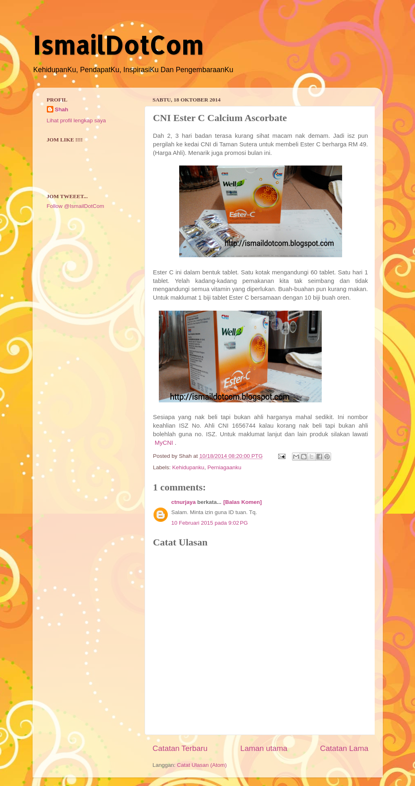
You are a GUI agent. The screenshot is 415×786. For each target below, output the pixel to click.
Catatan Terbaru (180, 748)
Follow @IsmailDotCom (75, 206)
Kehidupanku (188, 467)
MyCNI (164, 442)
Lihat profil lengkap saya (76, 120)
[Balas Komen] (242, 502)
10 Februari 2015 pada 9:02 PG (209, 523)
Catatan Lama (344, 748)
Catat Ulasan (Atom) (202, 765)
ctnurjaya (183, 502)
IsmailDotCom (118, 45)
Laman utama (264, 748)
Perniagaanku (224, 467)
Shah (61, 109)
